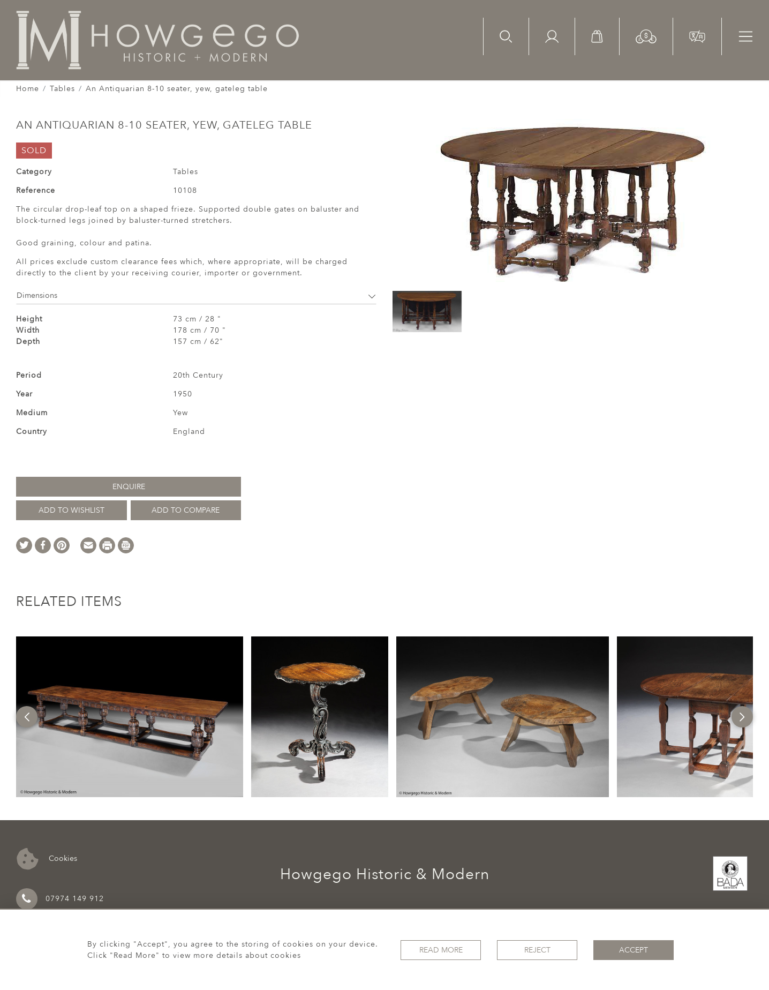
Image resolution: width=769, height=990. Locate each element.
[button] (646, 36)
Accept (633, 950)
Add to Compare (186, 510)
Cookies (47, 859)
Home (27, 89)
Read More (441, 950)
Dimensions (196, 295)
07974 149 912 (60, 899)
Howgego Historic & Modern (384, 874)
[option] (129, 716)
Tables (62, 89)
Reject (537, 950)
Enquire (128, 487)
